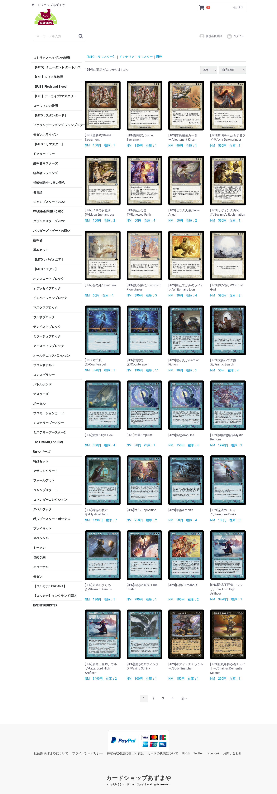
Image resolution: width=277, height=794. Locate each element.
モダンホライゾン (45, 134)
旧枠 (159, 57)
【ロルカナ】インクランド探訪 (54, 596)
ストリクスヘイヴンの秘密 (51, 58)
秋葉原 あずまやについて (51, 753)
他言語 (37, 192)
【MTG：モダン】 (45, 269)
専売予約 (39, 557)
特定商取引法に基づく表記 (125, 753)
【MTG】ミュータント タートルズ (56, 67)
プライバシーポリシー (87, 753)
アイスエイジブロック (48, 346)
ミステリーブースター (48, 423)
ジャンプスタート (45, 490)
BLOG (186, 753)
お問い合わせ (232, 753)
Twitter (198, 753)
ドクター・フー (44, 154)
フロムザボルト (44, 365)
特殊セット (41, 461)
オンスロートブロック (48, 279)
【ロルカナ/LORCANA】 (50, 586)
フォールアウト (44, 480)
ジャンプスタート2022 (49, 202)
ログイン (235, 36)
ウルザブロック (44, 317)
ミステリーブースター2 (49, 432)
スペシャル (41, 538)
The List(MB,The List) (48, 442)
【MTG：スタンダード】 (50, 115)
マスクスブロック (45, 307)
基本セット (41, 250)
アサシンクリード (45, 471)
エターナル (41, 567)
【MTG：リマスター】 (48, 144)
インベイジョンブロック (50, 298)
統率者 (37, 240)
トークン (39, 548)
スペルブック (42, 509)
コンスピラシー (44, 375)
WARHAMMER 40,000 (48, 211)
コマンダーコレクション (50, 500)
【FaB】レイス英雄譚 (48, 77)
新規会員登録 (210, 36)
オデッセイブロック (47, 288)
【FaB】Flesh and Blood (50, 86)
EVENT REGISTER (45, 605)
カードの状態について (162, 753)
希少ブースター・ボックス (51, 519)
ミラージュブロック (47, 336)
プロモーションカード (48, 413)
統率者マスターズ (45, 163)
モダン (37, 576)
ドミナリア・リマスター (136, 57)
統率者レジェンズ (45, 173)
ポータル (39, 403)
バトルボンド (42, 384)
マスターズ (41, 394)
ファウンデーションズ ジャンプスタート (57, 125)
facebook (213, 753)
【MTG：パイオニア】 (48, 259)
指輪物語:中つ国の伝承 (49, 182)
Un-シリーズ (41, 451)
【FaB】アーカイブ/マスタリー (54, 96)
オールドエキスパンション (51, 355)
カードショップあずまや (138, 778)
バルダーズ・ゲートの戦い (51, 231)
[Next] (184, 698)
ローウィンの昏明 (45, 106)
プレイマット (42, 528)
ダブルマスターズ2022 (49, 221)
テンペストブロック (47, 327)
